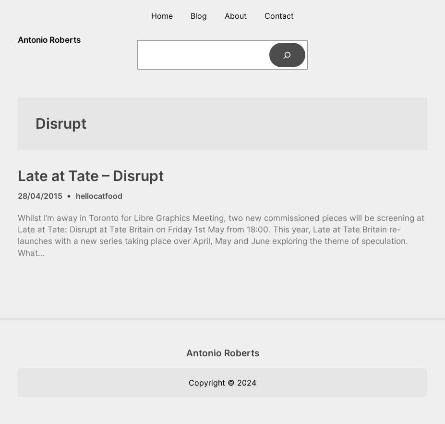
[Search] (287, 55)
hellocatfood (99, 196)
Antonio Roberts (49, 40)
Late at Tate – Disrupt (91, 176)
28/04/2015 (40, 196)
